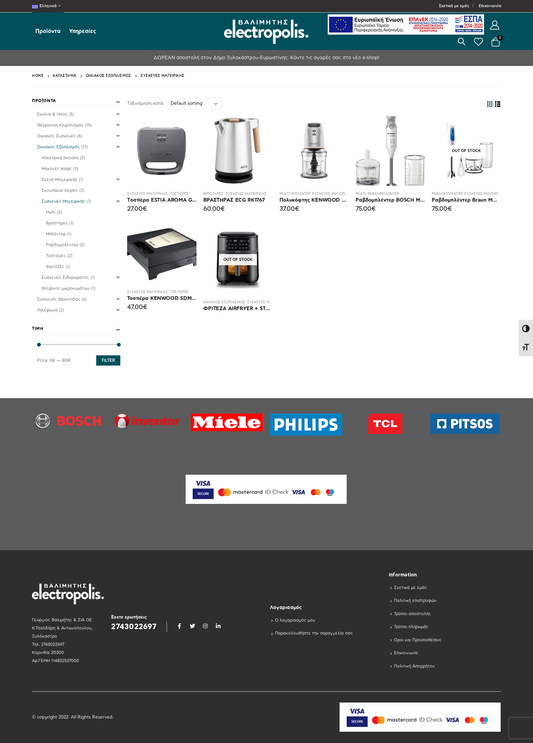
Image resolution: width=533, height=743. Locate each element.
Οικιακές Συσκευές (56, 136)
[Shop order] (195, 103)
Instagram (205, 626)
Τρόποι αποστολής (412, 614)
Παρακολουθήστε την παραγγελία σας (314, 633)
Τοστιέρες (179, 194)
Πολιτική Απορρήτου (414, 666)
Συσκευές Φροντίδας (58, 299)
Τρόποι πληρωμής (411, 627)
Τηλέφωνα (47, 310)
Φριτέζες (55, 267)
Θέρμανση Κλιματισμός (60, 125)
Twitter (192, 626)
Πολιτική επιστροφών (415, 600)
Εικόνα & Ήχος (52, 114)
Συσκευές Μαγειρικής (147, 194)
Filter (108, 360)
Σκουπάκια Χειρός (59, 190)
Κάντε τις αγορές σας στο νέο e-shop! (334, 57)
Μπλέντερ (301, 194)
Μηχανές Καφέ (56, 169)
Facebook (179, 626)
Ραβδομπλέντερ (383, 194)
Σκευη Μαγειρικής (59, 180)
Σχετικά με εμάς (454, 6)
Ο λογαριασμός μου (295, 620)
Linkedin (218, 626)
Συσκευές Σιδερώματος (65, 277)
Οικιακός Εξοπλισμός (224, 302)
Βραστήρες (213, 194)
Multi (284, 194)
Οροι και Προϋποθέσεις (418, 640)
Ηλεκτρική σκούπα (60, 158)
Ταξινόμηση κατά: (145, 103)
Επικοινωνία (490, 6)
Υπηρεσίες (82, 31)
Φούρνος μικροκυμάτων (65, 288)
